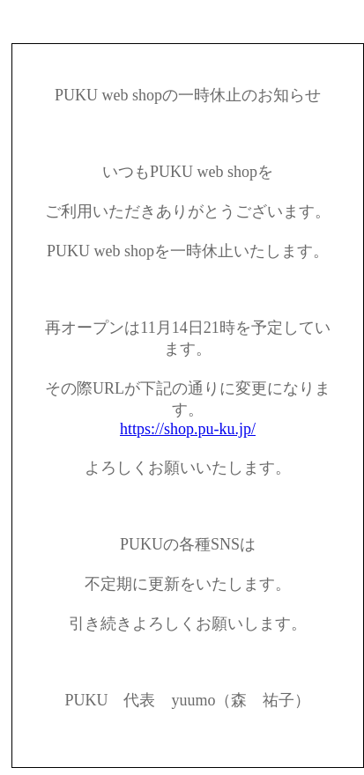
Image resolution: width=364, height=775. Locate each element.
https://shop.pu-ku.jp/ (188, 429)
